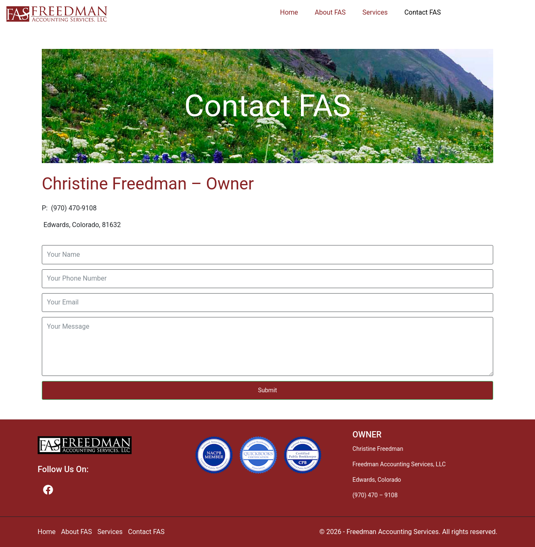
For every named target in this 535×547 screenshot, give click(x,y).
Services (374, 12)
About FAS (330, 12)
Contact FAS (422, 12)
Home (289, 12)
